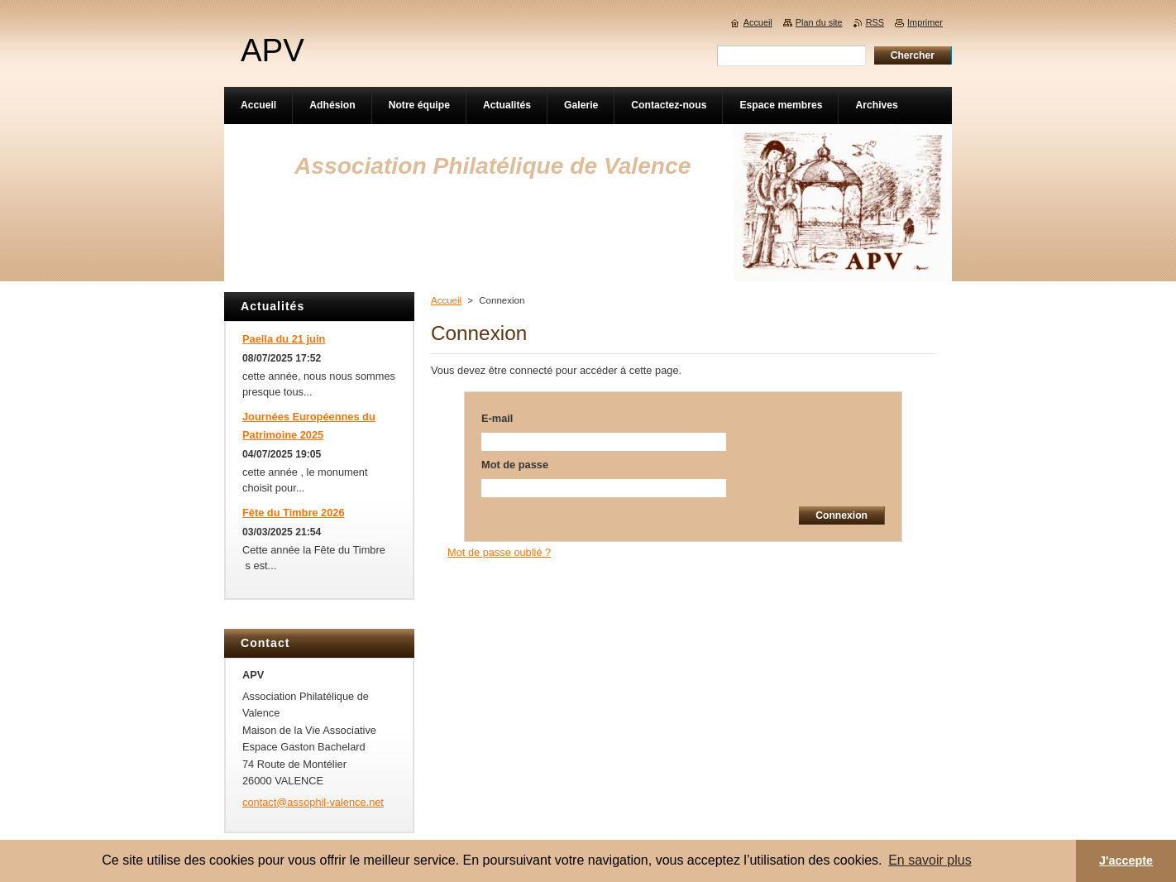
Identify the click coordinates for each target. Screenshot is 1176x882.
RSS (875, 22)
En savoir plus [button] (930, 860)
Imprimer (925, 22)
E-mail (497, 418)
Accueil (446, 300)
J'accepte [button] (1126, 860)
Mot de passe (514, 464)
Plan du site (819, 22)
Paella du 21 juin (283, 339)
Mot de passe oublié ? (499, 552)
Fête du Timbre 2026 (293, 512)
